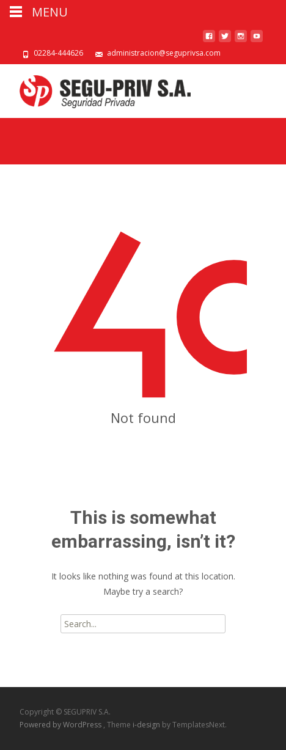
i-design (147, 724)
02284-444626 (58, 53)
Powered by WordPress (61, 724)
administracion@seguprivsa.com (164, 53)
